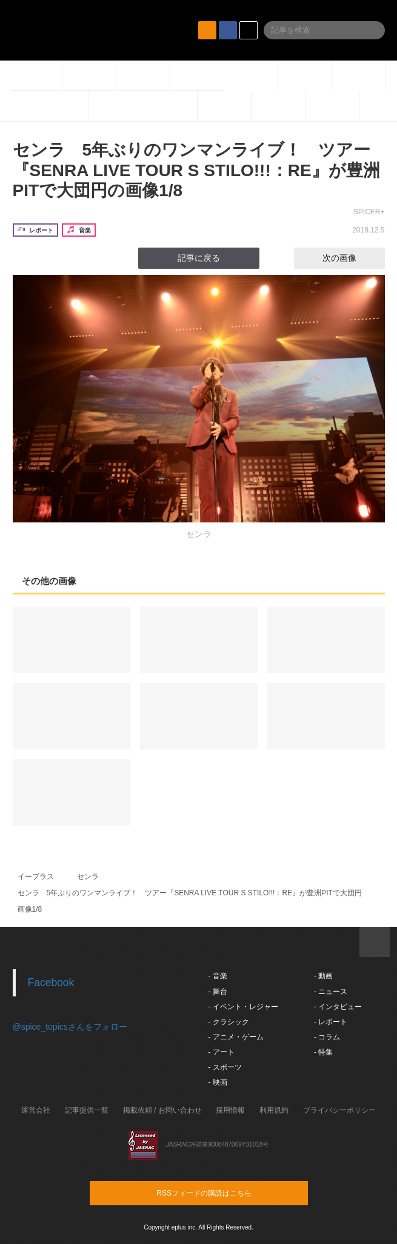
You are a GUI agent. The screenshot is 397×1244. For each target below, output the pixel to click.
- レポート (330, 1022)
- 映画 (218, 1082)
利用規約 (274, 1110)
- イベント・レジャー (243, 1006)
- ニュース (330, 991)
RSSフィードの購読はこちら (221, 1192)
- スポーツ (225, 1067)
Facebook (51, 982)
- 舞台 (218, 991)
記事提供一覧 (86, 1110)
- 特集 (323, 1052)
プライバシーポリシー (339, 1110)
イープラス (36, 876)
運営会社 (35, 1110)
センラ (88, 876)
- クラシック (229, 1022)
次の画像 (350, 258)
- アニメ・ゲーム (236, 1037)
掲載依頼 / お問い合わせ (162, 1110)
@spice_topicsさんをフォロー (70, 1027)
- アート (222, 1052)
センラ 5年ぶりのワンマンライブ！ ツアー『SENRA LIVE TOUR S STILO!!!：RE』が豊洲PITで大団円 (190, 893)
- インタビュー (338, 1006)
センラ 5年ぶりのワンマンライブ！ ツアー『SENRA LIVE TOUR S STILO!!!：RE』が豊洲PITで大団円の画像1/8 (196, 170)
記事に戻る (199, 258)
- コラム (327, 1037)
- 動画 (323, 976)
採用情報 (230, 1110)
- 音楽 (218, 976)
